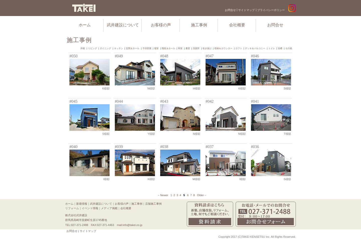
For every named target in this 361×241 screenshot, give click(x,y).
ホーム (85, 25)
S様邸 (287, 88)
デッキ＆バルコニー (255, 48)
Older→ (202, 195)
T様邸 (287, 133)
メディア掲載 (109, 208)
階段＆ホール (168, 48)
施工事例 (199, 25)
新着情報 (81, 203)
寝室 (156, 48)
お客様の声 (161, 25)
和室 (180, 48)
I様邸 (106, 179)
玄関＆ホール (132, 48)
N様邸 (151, 88)
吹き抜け (207, 48)
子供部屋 (146, 48)
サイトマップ (246, 10)
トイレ (271, 48)
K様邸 (106, 88)
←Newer (162, 195)
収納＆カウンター (223, 48)
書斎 (188, 48)
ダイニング (105, 48)
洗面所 (196, 48)
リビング (92, 48)
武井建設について (123, 25)
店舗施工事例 (153, 203)
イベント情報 (90, 208)
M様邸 (196, 179)
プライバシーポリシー (271, 10)
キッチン (118, 48)
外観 (82, 48)
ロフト (238, 48)
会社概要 (237, 25)
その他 (288, 48)
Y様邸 (151, 133)
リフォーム (72, 208)
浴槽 (280, 48)
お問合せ (230, 10)
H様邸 (196, 88)
